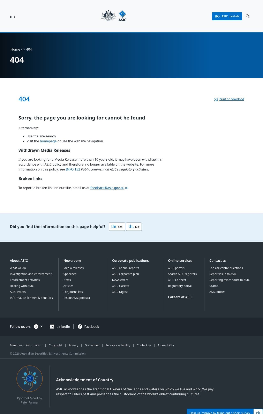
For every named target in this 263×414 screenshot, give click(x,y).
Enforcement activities (25, 280)
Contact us (217, 260)
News (67, 280)
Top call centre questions (226, 268)
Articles (68, 286)
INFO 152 (73, 169)
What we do (18, 268)
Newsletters (120, 280)
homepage (48, 141)
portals (227, 16)
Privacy (73, 345)
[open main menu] (12, 16)
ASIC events (18, 292)
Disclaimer (92, 345)
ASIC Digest (120, 292)
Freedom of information (26, 345)
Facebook (91, 326)
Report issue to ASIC (223, 274)
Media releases (73, 268)
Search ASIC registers (182, 274)
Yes (116, 227)
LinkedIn (63, 326)
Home (15, 49)
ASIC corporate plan (125, 274)
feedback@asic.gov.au (107, 188)
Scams (213, 286)
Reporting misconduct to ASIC (229, 280)
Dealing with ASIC (22, 286)
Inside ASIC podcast (76, 298)
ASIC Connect (177, 280)
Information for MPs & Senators (31, 298)
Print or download (231, 99)
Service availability (118, 345)
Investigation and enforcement (31, 274)
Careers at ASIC (180, 297)
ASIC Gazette (120, 286)
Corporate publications (130, 260)
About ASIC (19, 260)
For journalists (73, 292)
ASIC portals (176, 268)
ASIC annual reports (125, 268)
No (134, 227)
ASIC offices (217, 292)
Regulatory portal (180, 286)
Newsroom (72, 260)
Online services (180, 260)
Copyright (55, 345)
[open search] (247, 16)
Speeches (69, 274)
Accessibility (166, 345)
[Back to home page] (113, 16)
